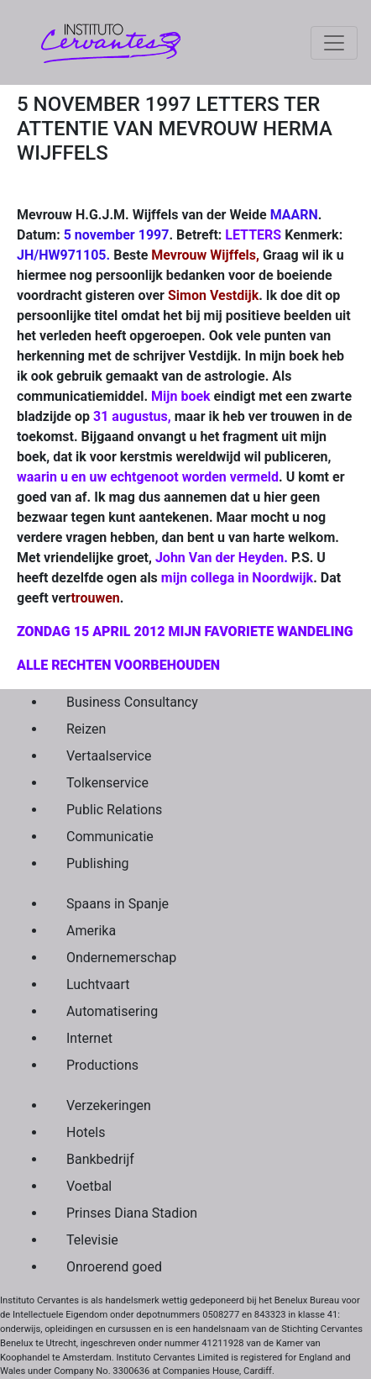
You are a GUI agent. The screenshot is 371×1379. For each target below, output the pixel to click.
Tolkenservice (107, 783)
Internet (89, 1038)
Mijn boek (181, 396)
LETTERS (253, 235)
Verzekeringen (108, 1105)
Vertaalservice (108, 756)
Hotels (85, 1132)
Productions (102, 1065)
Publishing (97, 863)
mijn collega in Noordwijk (237, 578)
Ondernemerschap (121, 958)
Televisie (92, 1240)
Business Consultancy (132, 702)
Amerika (91, 931)
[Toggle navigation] (334, 43)
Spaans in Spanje (117, 904)
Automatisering (112, 1011)
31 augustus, (132, 416)
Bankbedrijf (100, 1159)
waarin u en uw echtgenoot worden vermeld (148, 477)
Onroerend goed (114, 1267)
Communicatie (110, 837)
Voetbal (89, 1186)
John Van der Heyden (219, 558)
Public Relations (114, 810)
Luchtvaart (98, 984)
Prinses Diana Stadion (131, 1213)
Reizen (86, 729)
